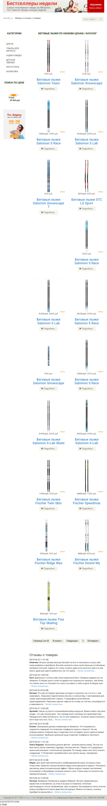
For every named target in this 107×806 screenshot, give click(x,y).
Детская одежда (10, 61)
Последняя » (93, 641)
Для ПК (10, 44)
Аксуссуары (12, 67)
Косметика (12, 71)
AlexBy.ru (8, 18)
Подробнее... (48, 89)
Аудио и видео (14, 55)
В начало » (57, 641)
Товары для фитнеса (12, 49)
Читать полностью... (86, 671)
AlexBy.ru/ (28, 798)
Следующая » (72, 641)
